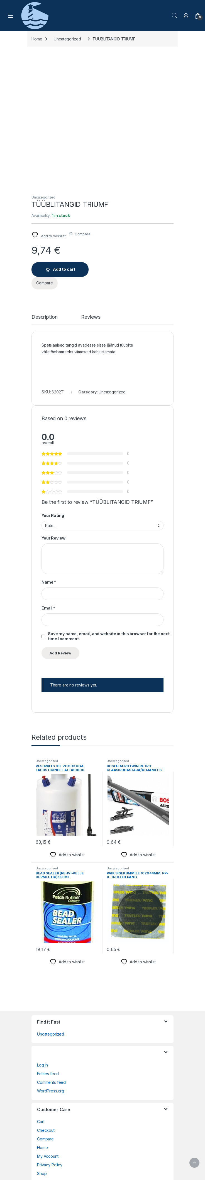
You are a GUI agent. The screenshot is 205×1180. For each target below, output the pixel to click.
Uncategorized (67, 39)
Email (48, 472)
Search (174, 16)
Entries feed (48, 938)
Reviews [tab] (90, 182)
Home (36, 39)
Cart (40, 986)
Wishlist (43, 1055)
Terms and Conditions (56, 1046)
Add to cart (64, 134)
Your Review (53, 403)
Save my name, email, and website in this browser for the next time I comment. (108, 501)
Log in (42, 929)
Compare (83, 98)
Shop (42, 1038)
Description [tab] (44, 182)
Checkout (46, 995)
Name (49, 446)
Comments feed (51, 947)
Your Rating (53, 380)
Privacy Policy (49, 1029)
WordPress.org (50, 955)
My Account (47, 1021)
